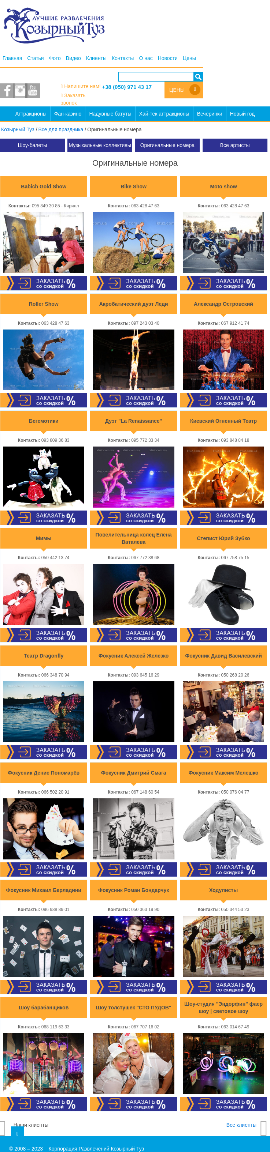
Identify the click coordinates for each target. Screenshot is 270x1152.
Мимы (44, 538)
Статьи (35, 58)
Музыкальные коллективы (100, 145)
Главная (12, 58)
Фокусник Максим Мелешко (224, 773)
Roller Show (44, 304)
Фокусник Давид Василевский (223, 656)
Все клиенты (241, 1125)
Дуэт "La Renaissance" (133, 421)
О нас (145, 58)
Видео (73, 58)
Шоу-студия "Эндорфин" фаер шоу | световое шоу (223, 1007)
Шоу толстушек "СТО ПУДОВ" (133, 1007)
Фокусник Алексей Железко (134, 656)
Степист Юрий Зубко (223, 538)
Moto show (223, 186)
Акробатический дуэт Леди (133, 304)
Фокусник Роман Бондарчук (133, 890)
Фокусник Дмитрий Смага (133, 773)
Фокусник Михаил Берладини (43, 890)
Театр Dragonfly (43, 656)
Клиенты (96, 58)
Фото (55, 58)
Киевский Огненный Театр (223, 421)
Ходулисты (223, 890)
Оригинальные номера (167, 145)
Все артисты (235, 145)
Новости (168, 58)
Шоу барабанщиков (44, 1007)
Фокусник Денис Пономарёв (43, 773)
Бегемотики (44, 421)
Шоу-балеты (32, 145)
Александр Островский (223, 304)
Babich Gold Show (43, 186)
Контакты (123, 58)
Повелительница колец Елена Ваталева (134, 538)
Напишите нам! (82, 86)
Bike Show (134, 186)
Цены (189, 58)
